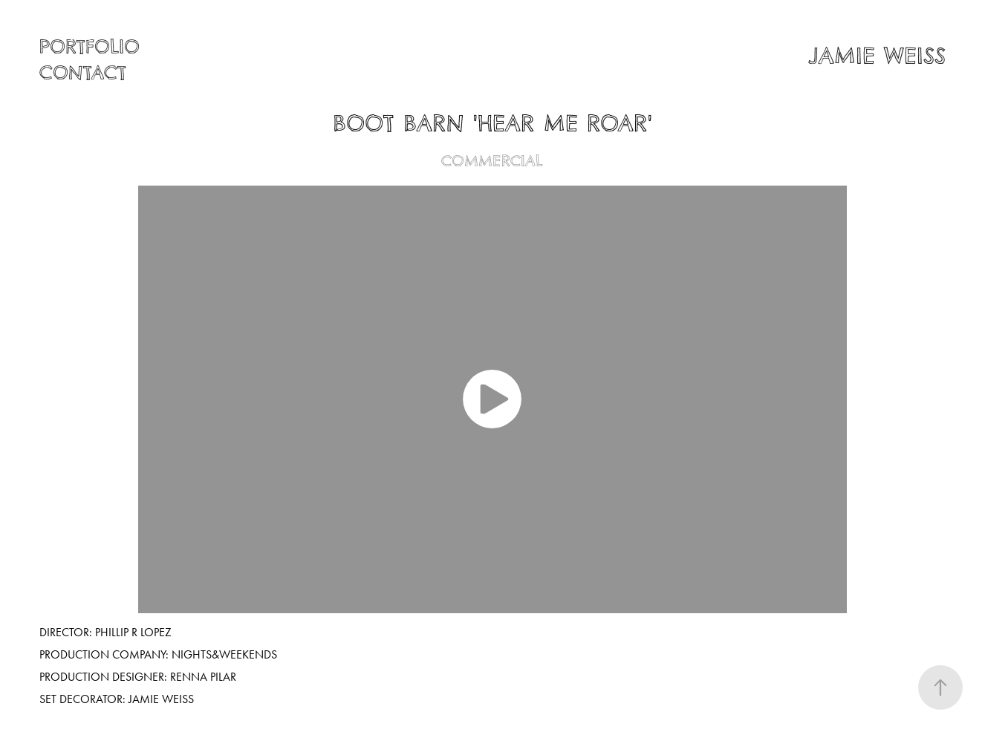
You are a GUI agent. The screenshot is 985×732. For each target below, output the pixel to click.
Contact (82, 73)
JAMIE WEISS (877, 56)
